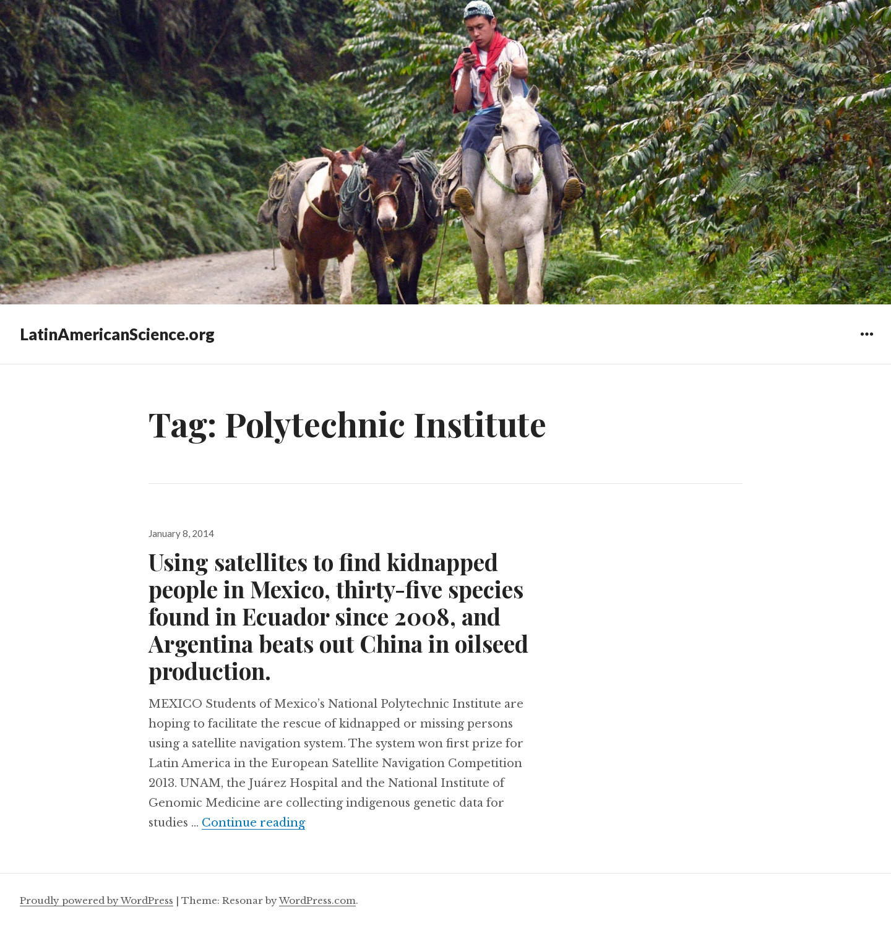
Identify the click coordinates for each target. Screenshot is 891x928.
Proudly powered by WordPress (96, 900)
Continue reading (253, 823)
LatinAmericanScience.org (117, 334)
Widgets (866, 343)
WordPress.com (317, 900)
